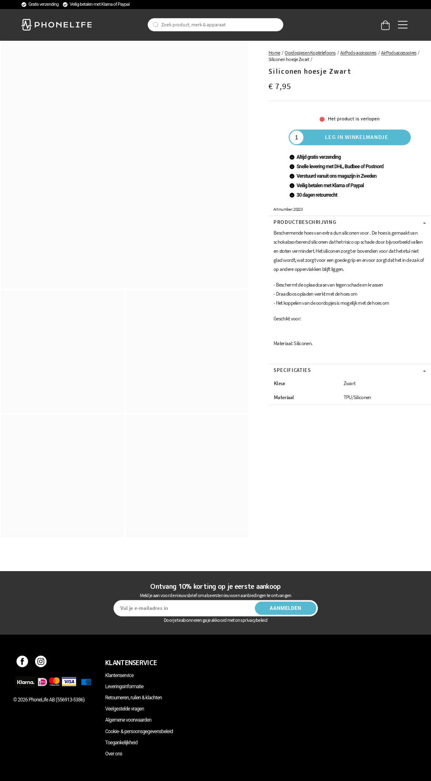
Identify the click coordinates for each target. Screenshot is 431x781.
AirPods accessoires (399, 52)
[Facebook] (22, 662)
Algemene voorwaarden (128, 720)
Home (274, 52)
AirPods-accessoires (358, 52)
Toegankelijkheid (121, 743)
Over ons (113, 754)
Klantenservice (119, 675)
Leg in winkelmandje (356, 137)
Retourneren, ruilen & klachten (133, 698)
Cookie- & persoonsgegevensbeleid (139, 731)
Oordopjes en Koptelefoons (310, 52)
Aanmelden (285, 608)
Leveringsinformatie (124, 686)
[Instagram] (41, 662)
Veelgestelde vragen (124, 709)
